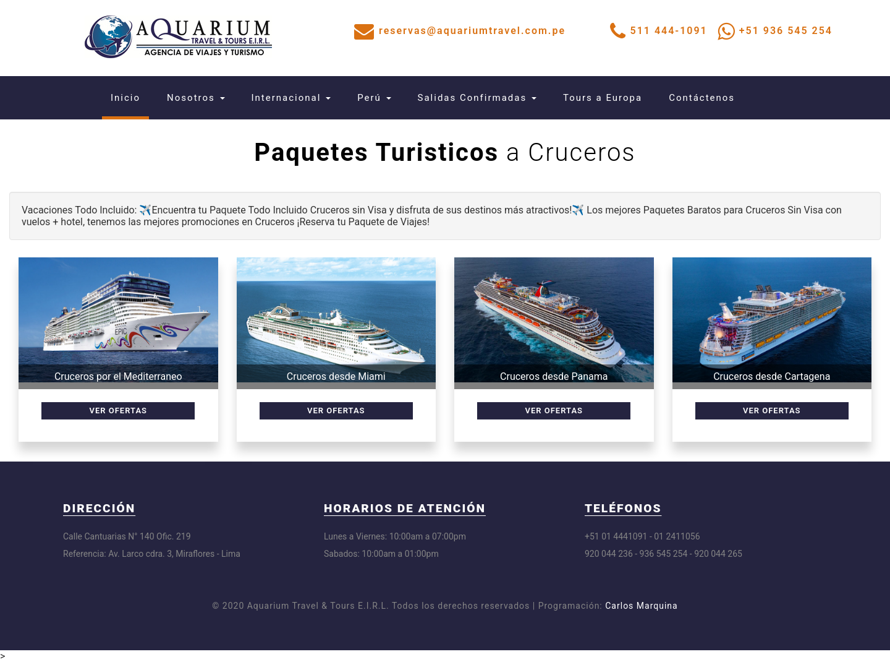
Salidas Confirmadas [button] (477, 97)
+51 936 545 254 (786, 31)
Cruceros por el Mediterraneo (118, 376)
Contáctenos (702, 97)
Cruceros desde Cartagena (771, 376)
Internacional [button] (291, 97)
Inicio (130, 97)
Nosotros (195, 97)
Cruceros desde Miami (336, 376)
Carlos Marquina (641, 606)
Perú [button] (374, 97)
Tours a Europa (602, 97)
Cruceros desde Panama (554, 376)
